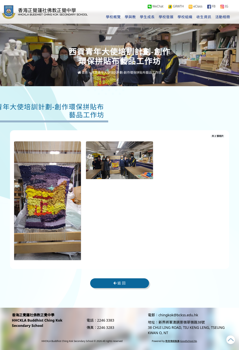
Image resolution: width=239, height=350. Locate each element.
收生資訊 (203, 18)
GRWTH (176, 7)
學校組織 (185, 18)
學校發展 (166, 18)
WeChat (156, 7)
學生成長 (147, 18)
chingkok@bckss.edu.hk (178, 315)
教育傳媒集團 (172, 341)
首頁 (83, 72)
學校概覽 (113, 18)
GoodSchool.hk (188, 341)
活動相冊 (222, 18)
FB (211, 7)
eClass (195, 7)
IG (224, 7)
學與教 (130, 18)
